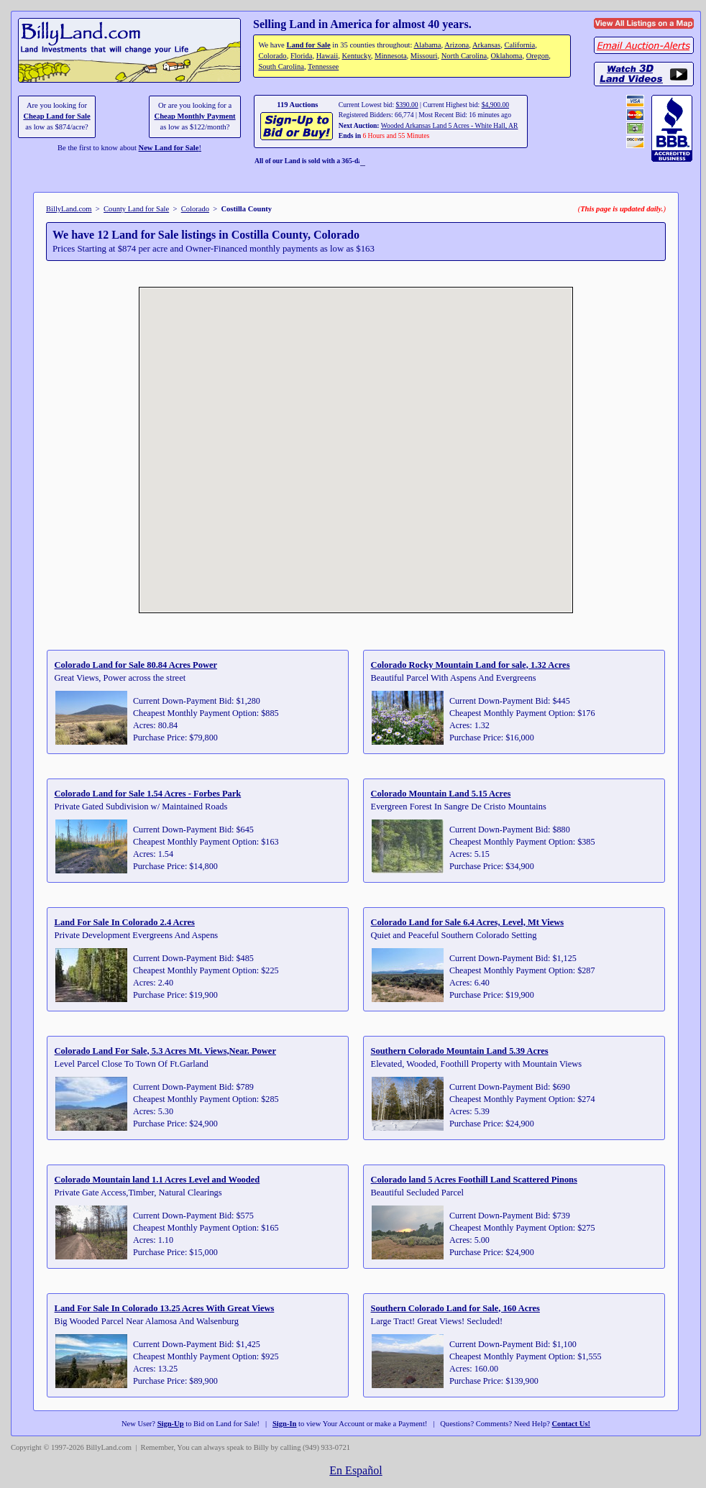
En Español (355, 1470)
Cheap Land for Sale (56, 116)
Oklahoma (507, 56)
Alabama (427, 45)
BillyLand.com (69, 209)
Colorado (272, 56)
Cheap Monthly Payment (195, 116)
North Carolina (464, 56)
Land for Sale (308, 45)
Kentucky (355, 56)
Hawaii (327, 56)
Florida (301, 56)
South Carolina (281, 66)
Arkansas (486, 45)
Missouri (424, 56)
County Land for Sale (136, 209)
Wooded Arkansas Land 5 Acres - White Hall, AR (449, 125)
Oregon (537, 56)
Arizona (456, 45)
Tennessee (323, 66)
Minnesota (391, 56)
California (519, 45)
